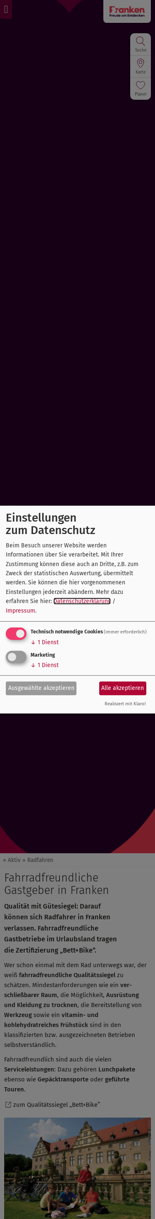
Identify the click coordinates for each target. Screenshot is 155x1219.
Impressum (20, 610)
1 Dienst (45, 642)
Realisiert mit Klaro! (125, 704)
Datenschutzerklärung (82, 601)
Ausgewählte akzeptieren (41, 688)
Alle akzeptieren (122, 688)
